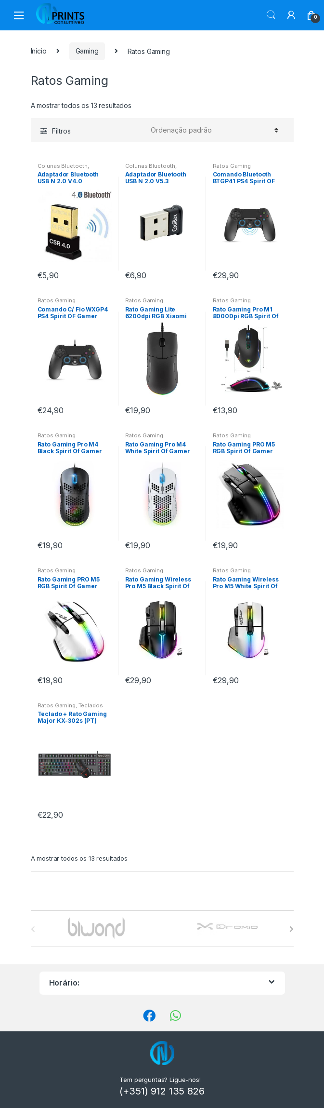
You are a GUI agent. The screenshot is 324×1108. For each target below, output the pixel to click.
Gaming (87, 51)
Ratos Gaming (232, 165)
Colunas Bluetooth (63, 165)
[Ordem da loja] (213, 130)
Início (39, 51)
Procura (271, 15)
